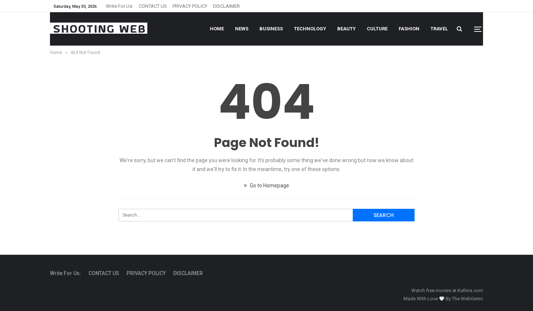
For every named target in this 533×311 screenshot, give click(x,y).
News (241, 28)
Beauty (346, 28)
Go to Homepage (266, 185)
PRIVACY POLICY (189, 6)
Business (271, 28)
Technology (310, 28)
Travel (439, 28)
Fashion (409, 28)
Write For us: (119, 6)
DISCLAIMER (226, 6)
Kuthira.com (470, 290)
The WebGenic (467, 298)
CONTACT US (153, 6)
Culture (377, 28)
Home (217, 28)
